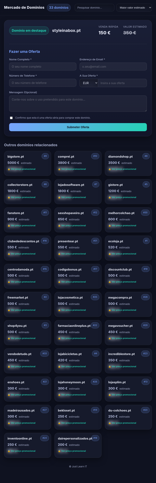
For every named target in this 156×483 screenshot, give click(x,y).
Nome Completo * (20, 59)
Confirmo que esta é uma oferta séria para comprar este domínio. (53, 117)
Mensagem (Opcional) (23, 92)
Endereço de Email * (92, 59)
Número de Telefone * (23, 75)
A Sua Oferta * (89, 75)
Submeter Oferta (78, 127)
